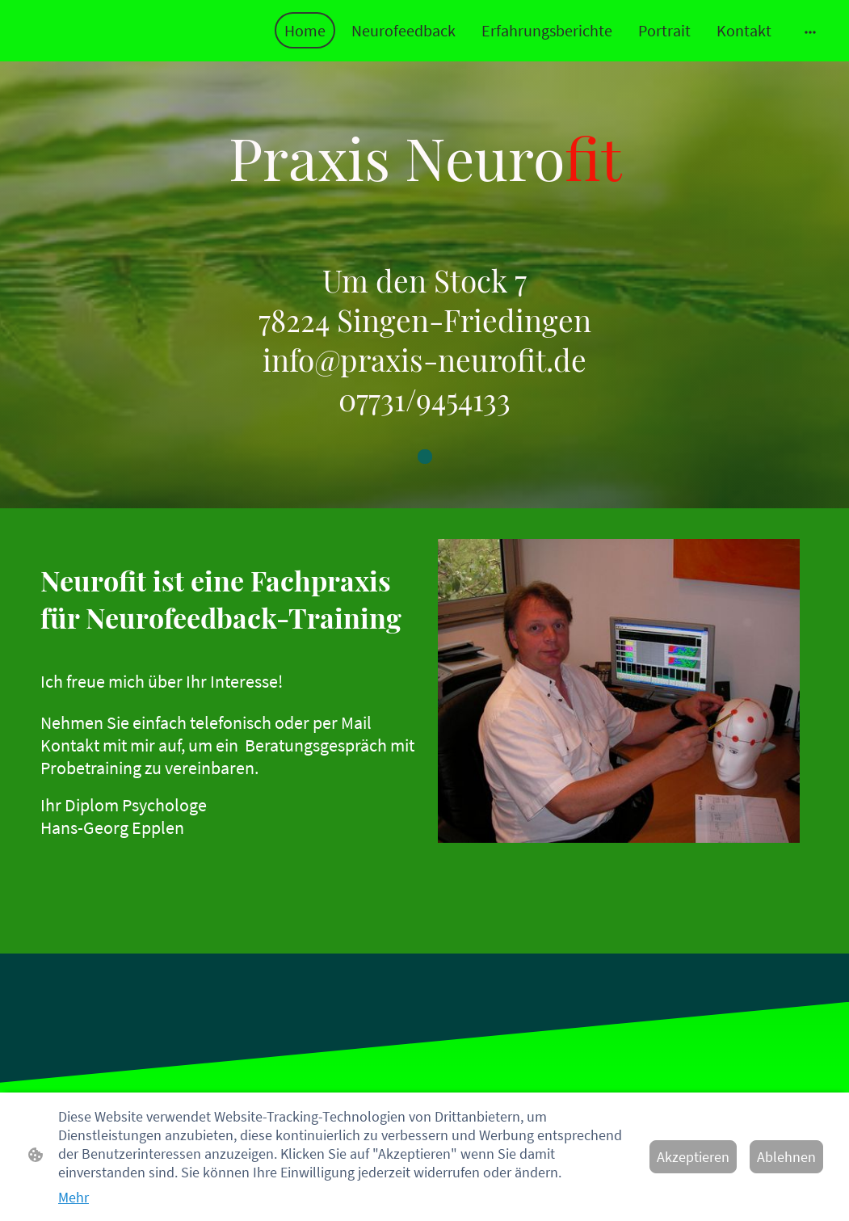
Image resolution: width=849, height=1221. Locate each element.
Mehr (73, 1197)
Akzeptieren (693, 1156)
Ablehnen (786, 1156)
